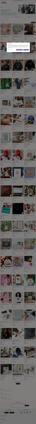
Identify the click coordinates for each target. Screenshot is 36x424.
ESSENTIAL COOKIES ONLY (19, 49)
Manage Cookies (10, 49)
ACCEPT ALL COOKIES (26, 49)
